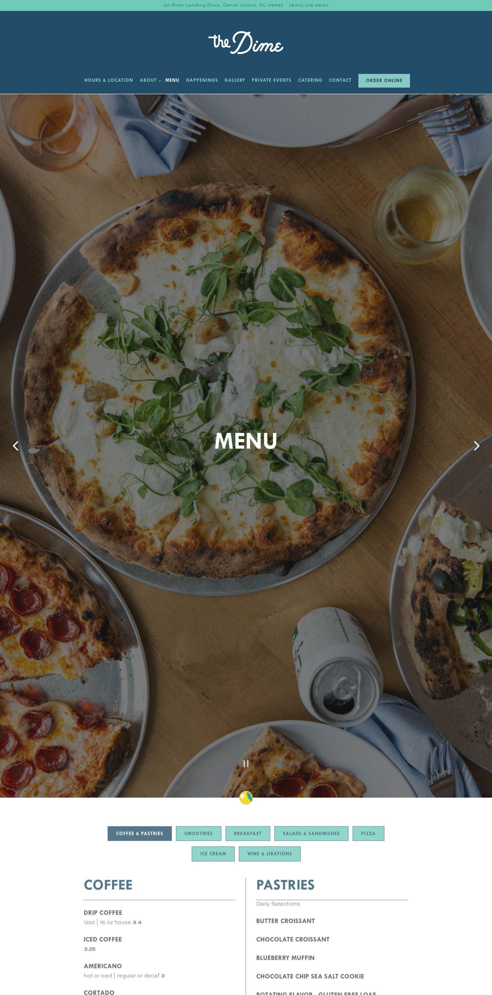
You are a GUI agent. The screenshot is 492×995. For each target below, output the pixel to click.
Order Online (384, 81)
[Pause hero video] (246, 649)
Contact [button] (340, 81)
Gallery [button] (234, 81)
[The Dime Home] (246, 42)
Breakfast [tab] (248, 721)
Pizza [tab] (368, 721)
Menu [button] (172, 81)
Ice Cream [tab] (213, 741)
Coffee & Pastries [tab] (139, 721)
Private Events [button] (271, 81)
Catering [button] (310, 81)
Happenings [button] (202, 81)
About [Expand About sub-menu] (149, 80)
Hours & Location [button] (108, 81)
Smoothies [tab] (198, 721)
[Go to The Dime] (223, 5)
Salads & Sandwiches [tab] (311, 721)
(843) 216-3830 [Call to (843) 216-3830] (309, 5)
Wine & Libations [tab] (269, 741)
